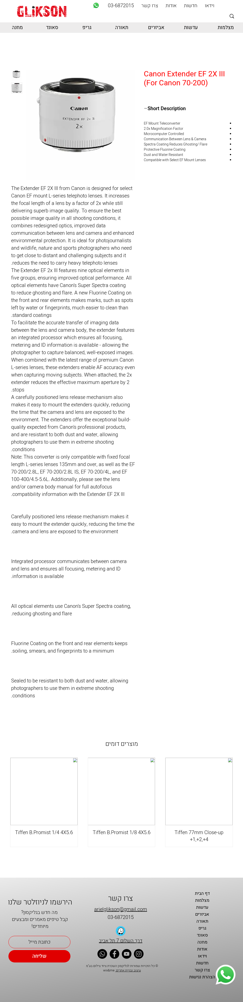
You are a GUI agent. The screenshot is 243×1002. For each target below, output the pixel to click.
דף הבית (202, 893)
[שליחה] (39, 956)
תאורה (202, 921)
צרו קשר (202, 970)
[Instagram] (139, 954)
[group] (121, 802)
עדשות (202, 907)
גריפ (202, 928)
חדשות (202, 963)
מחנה (202, 942)
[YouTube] (126, 954)
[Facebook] (114, 954)
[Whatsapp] (96, 5)
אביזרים (202, 914)
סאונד (202, 935)
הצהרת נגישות (202, 977)
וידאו (202, 956)
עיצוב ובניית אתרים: (128, 970)
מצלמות (202, 900)
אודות (202, 949)
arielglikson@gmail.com (120, 909)
